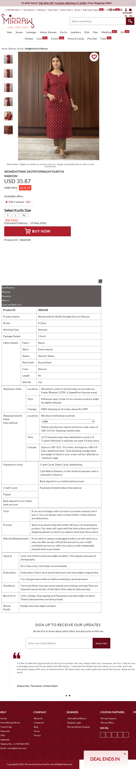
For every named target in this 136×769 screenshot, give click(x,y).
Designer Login (74, 722)
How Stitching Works (10, 722)
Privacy (37, 735)
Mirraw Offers (107, 722)
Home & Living (76, 38)
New (9, 32)
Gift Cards (113, 10)
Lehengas (31, 32)
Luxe (42, 38)
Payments (6, 296)
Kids (86, 32)
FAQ (3, 735)
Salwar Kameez (48, 32)
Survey (77, 10)
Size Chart (11, 219)
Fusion (57, 38)
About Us (38, 718)
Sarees (19, 32)
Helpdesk (5, 739)
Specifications (8, 287)
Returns (5, 300)
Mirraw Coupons (108, 718)
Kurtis (63, 32)
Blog (36, 727)
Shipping (6, 292)
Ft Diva (42, 323)
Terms (37, 731)
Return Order (66, 10)
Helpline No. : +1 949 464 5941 (15, 744)
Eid (125, 32)
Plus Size (92, 38)
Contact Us (39, 722)
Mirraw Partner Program (78, 727)
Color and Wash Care (11, 304)
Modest (29, 38)
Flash (105, 38)
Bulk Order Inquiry (91, 10)
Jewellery (75, 32)
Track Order (52, 10)
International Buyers (76, 718)
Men (95, 32)
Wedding (109, 32)
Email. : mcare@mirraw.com (13, 748)
